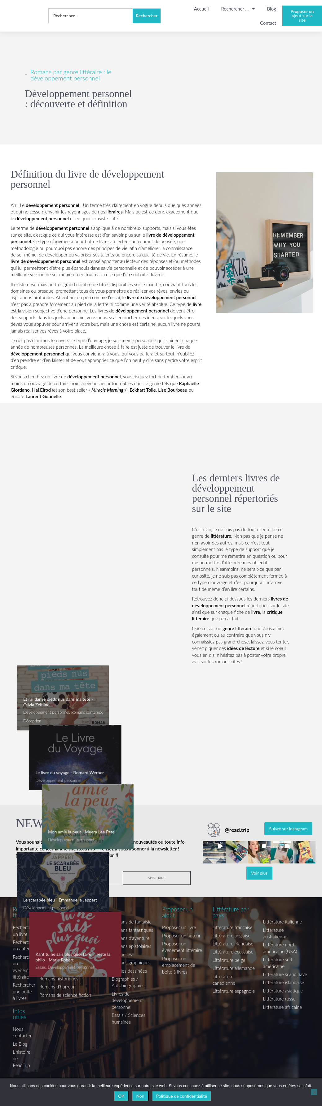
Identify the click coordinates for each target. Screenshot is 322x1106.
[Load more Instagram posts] (259, 873)
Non (140, 1096)
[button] (214, 852)
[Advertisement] (80, 539)
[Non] (314, 1092)
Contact (268, 23)
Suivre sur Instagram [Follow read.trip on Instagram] (288, 828)
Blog (271, 8)
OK (121, 1096)
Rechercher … (237, 8)
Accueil (201, 8)
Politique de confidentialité (181, 1096)
